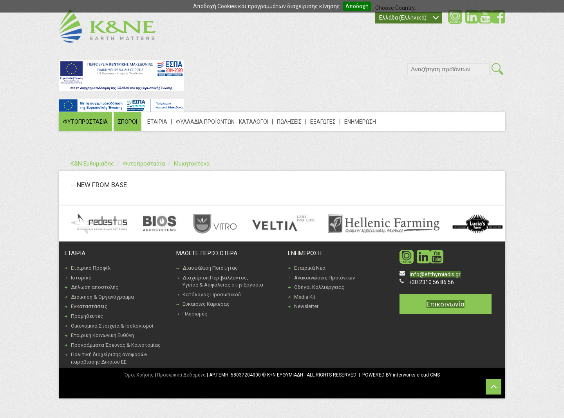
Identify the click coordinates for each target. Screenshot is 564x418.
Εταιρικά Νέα (309, 268)
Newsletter (306, 306)
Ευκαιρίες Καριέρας (206, 304)
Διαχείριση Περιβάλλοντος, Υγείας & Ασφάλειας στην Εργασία (223, 281)
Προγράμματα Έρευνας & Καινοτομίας (116, 345)
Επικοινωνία (446, 304)
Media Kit (304, 297)
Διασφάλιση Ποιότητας (210, 268)
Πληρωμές (195, 314)
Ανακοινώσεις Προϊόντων (324, 278)
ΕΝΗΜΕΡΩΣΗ (360, 122)
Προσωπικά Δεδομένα (181, 375)
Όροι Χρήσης (139, 375)
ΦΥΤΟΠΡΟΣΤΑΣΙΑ (85, 122)
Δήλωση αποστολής (94, 287)
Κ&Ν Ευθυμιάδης (92, 163)
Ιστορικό (81, 278)
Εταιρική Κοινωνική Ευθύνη (102, 335)
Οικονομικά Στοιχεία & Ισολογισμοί (112, 326)
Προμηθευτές (87, 316)
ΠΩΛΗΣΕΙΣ (289, 122)
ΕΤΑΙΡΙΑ (157, 122)
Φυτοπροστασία (144, 163)
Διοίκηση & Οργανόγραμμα (102, 297)
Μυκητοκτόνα (192, 163)
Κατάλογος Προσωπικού (212, 294)
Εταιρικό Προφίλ (90, 268)
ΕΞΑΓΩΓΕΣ (323, 122)
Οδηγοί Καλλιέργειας (319, 287)
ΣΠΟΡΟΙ (127, 122)
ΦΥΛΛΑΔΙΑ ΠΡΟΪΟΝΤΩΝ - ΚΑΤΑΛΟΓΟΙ (222, 122)
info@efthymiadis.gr (435, 274)
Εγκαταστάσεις (89, 306)
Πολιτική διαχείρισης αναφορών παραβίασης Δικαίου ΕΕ (109, 358)
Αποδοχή (357, 6)
